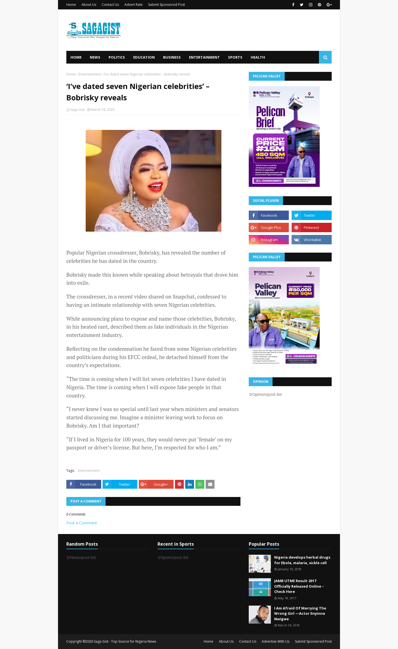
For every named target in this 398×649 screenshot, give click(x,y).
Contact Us (110, 4)
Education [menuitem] (144, 57)
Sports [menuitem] (235, 57)
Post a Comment (81, 522)
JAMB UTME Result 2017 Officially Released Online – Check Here (299, 586)
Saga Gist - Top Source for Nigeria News (125, 641)
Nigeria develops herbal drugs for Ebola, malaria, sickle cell (302, 560)
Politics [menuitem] (117, 57)
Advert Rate (133, 4)
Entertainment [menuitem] (204, 57)
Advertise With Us (275, 641)
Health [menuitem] (258, 57)
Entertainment (90, 74)
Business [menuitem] (172, 57)
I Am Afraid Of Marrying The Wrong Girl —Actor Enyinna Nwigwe (300, 613)
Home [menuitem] (76, 57)
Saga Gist (77, 109)
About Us (89, 4)
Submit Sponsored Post (166, 4)
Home (71, 4)
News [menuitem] (95, 57)
